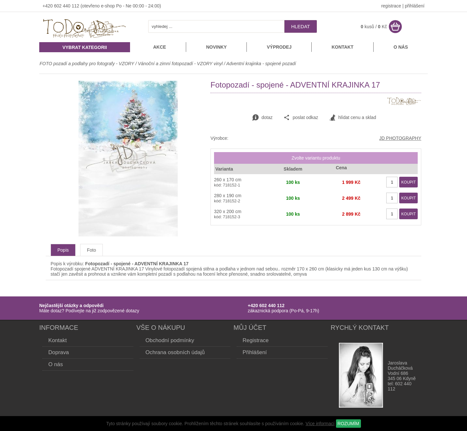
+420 (48, 5)
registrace (391, 5)
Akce (159, 47)
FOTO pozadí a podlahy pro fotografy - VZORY (87, 63)
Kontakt (342, 47)
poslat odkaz (300, 117)
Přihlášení (255, 352)
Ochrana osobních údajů (175, 352)
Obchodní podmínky (170, 340)
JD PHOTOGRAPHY (400, 138)
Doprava (58, 352)
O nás (400, 47)
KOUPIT (408, 182)
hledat (300, 26)
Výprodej (279, 47)
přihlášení (415, 5)
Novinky (216, 47)
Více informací (319, 423)
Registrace (256, 340)
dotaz (262, 117)
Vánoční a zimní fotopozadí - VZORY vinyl (180, 63)
